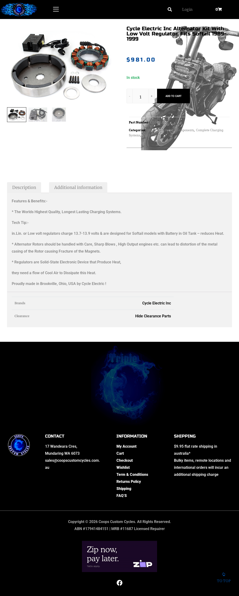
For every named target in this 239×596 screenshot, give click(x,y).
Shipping (123, 488)
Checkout (124, 460)
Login (187, 9)
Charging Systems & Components (170, 130)
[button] (170, 9)
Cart (120, 453)
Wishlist (123, 467)
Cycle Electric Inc (156, 303)
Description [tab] (24, 187)
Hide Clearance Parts (153, 316)
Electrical (149, 135)
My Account (126, 446)
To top (223, 579)
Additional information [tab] (78, 187)
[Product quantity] (141, 97)
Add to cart (173, 96)
